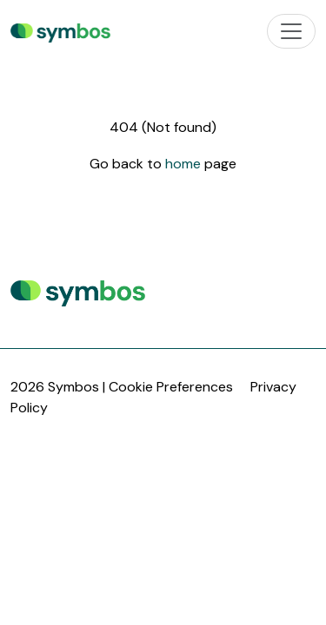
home (184, 164)
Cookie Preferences (171, 387)
